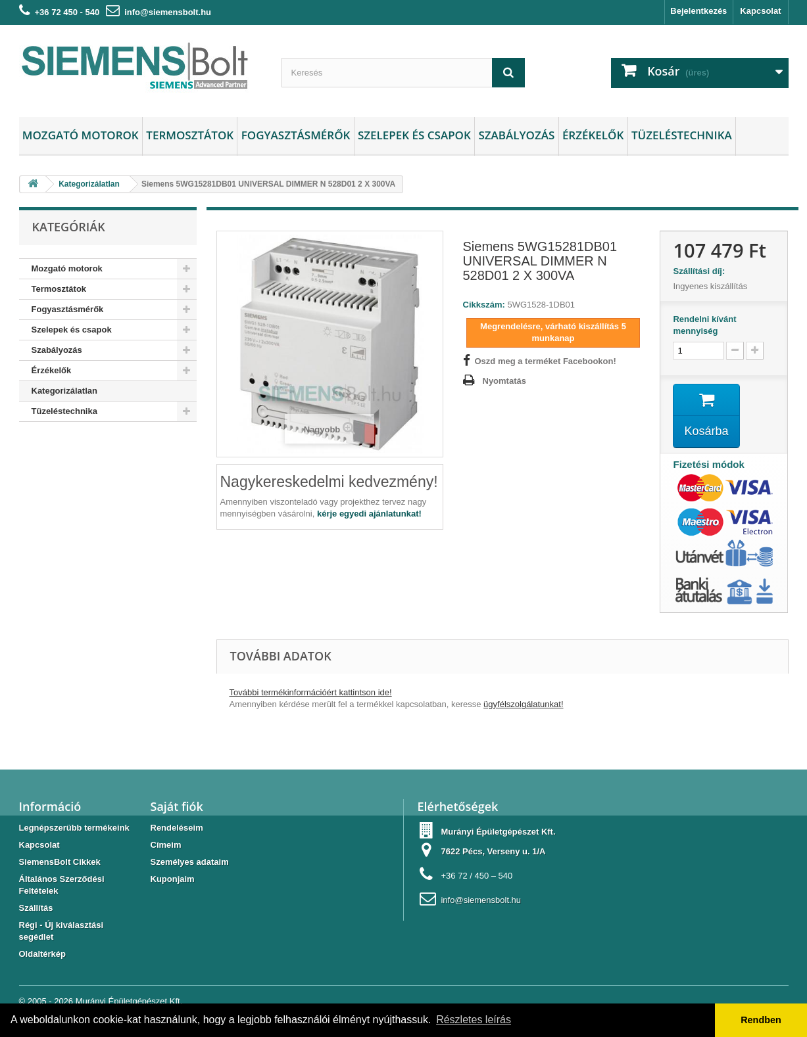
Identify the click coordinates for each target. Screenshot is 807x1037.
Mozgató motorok (80, 135)
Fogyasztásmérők (296, 135)
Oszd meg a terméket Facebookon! (545, 361)
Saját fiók (177, 806)
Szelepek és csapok (414, 135)
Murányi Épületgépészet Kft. (129, 1001)
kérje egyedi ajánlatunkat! (369, 513)
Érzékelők (593, 135)
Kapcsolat (760, 11)
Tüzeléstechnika (681, 135)
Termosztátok (189, 135)
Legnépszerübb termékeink (74, 828)
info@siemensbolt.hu (167, 12)
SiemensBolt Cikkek (60, 862)
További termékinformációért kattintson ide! (311, 692)
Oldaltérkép (42, 954)
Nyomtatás (504, 381)
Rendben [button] (761, 1020)
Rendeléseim (177, 828)
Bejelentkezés (698, 11)
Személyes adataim (190, 862)
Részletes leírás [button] (473, 1019)
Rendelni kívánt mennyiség (704, 325)
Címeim (166, 845)
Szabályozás (516, 135)
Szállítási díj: (701, 271)
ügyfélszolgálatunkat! (523, 704)
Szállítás (36, 908)
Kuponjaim (173, 879)
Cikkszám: (484, 305)
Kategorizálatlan (64, 391)
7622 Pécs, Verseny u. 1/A (493, 851)
